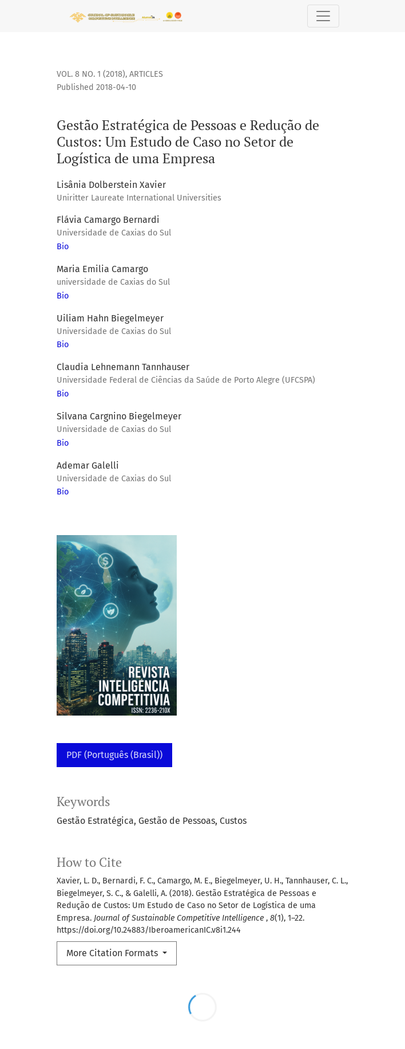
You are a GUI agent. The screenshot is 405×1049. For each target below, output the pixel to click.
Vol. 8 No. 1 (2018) (91, 74)
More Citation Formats (113, 953)
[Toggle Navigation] (323, 16)
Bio (63, 247)
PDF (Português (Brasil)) (114, 754)
